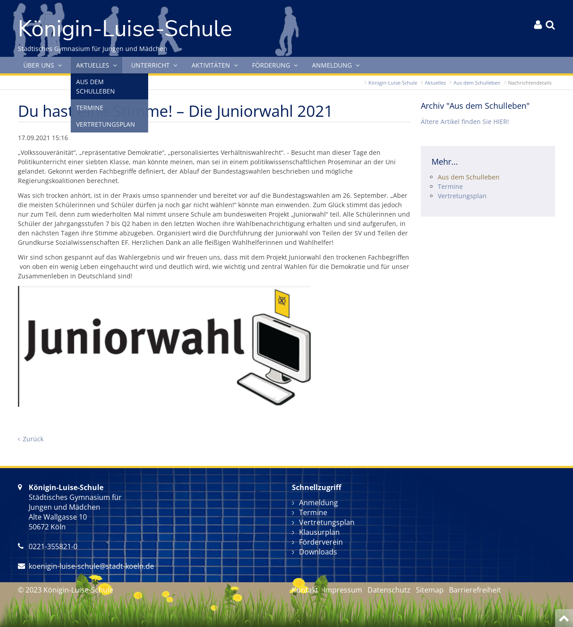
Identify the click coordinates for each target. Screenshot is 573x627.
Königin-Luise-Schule (392, 82)
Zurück (33, 439)
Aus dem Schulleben (476, 82)
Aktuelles (435, 82)
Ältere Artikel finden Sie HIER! (465, 121)
